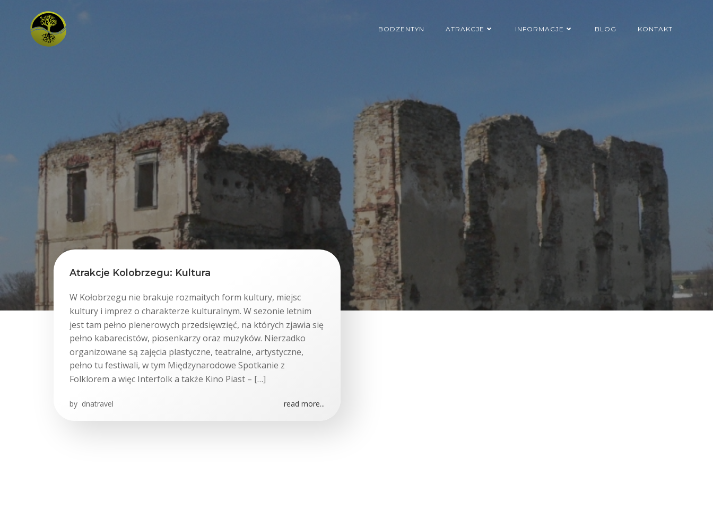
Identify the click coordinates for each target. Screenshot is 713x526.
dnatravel (97, 404)
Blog (605, 29)
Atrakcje (470, 29)
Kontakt (655, 29)
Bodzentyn (401, 29)
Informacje (544, 29)
